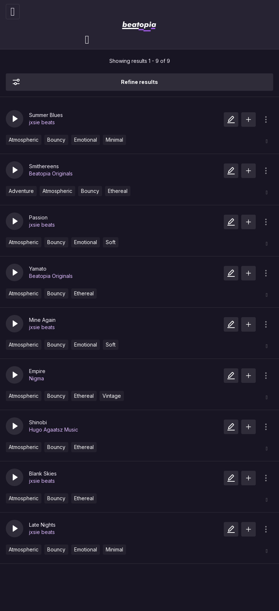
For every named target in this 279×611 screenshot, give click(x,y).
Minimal (114, 140)
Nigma (36, 378)
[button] (14, 119)
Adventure (21, 191)
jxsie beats (42, 122)
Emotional (85, 140)
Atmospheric (24, 140)
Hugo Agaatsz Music (53, 429)
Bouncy (56, 140)
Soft (111, 242)
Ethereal (118, 191)
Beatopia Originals (51, 173)
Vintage (111, 396)
